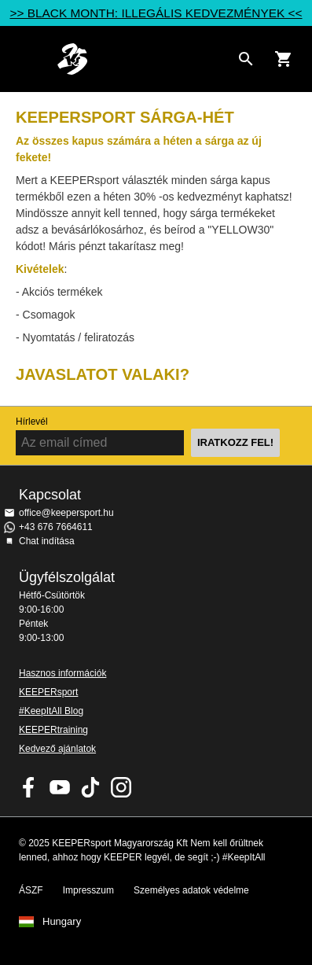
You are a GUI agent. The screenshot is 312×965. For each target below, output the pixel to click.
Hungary (61, 921)
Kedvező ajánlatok (57, 748)
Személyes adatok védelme (191, 890)
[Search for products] (246, 59)
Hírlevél (32, 421)
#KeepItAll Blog (51, 710)
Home (143, 59)
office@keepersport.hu (66, 512)
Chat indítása (47, 541)
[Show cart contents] (283, 59)
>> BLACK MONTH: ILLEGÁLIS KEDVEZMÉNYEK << (155, 13)
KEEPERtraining (53, 729)
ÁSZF (31, 890)
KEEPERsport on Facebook (29, 787)
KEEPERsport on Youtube (60, 787)
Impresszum (88, 890)
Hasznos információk (62, 673)
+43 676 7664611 (56, 526)
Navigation (25, 59)
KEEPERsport (48, 692)
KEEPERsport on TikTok (90, 787)
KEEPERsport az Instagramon (121, 787)
